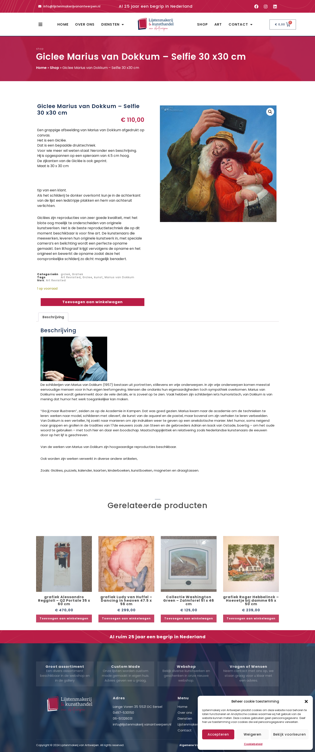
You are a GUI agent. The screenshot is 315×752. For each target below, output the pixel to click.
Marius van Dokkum (119, 277)
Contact (241, 24)
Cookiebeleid (253, 744)
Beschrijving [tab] (53, 317)
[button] (306, 701)
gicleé (65, 274)
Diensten (112, 24)
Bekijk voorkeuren (289, 734)
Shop (202, 24)
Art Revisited (71, 277)
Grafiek (77, 274)
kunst (98, 277)
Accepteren (218, 734)
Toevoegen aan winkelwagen (92, 301)
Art (218, 24)
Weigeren (252, 734)
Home (62, 24)
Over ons (85, 24)
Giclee (87, 277)
